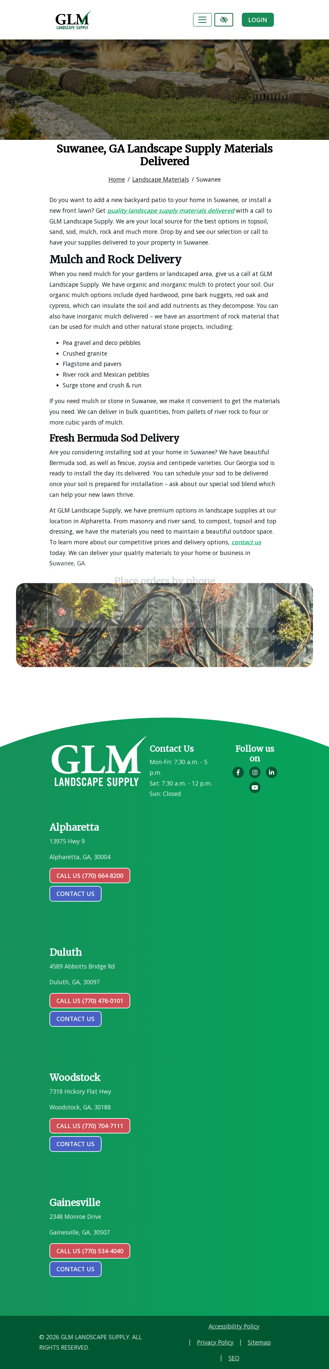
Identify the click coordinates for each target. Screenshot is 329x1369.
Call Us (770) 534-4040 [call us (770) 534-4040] (89, 1251)
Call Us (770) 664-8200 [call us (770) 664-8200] (89, 876)
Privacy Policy (252, 1342)
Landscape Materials (160, 175)
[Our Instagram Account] (255, 776)
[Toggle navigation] (202, 19)
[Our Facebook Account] (238, 776)
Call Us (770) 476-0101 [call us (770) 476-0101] (89, 1001)
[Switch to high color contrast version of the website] (223, 19)
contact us (75, 894)
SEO (271, 1358)
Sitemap (296, 1342)
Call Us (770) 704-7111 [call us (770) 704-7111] (89, 1126)
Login (257, 20)
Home (117, 175)
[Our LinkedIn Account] (271, 776)
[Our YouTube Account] (255, 791)
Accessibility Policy (271, 1326)
